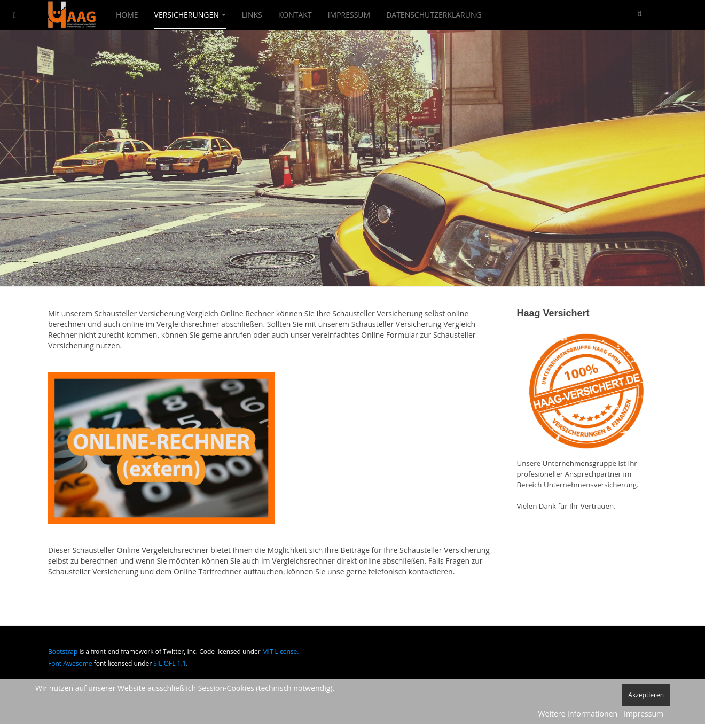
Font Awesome (70, 663)
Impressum (349, 15)
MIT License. (280, 651)
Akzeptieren (646, 694)
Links (252, 15)
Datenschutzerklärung (434, 15)
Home (127, 15)
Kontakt (295, 15)
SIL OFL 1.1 (169, 663)
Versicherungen (190, 15)
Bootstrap (62, 651)
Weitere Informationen (577, 714)
